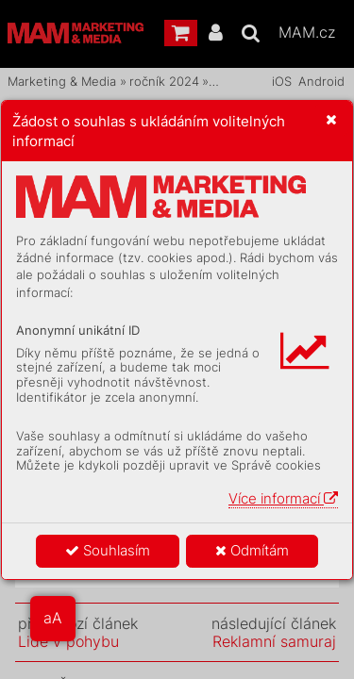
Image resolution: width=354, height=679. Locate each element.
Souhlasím (107, 550)
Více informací (283, 498)
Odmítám (252, 550)
